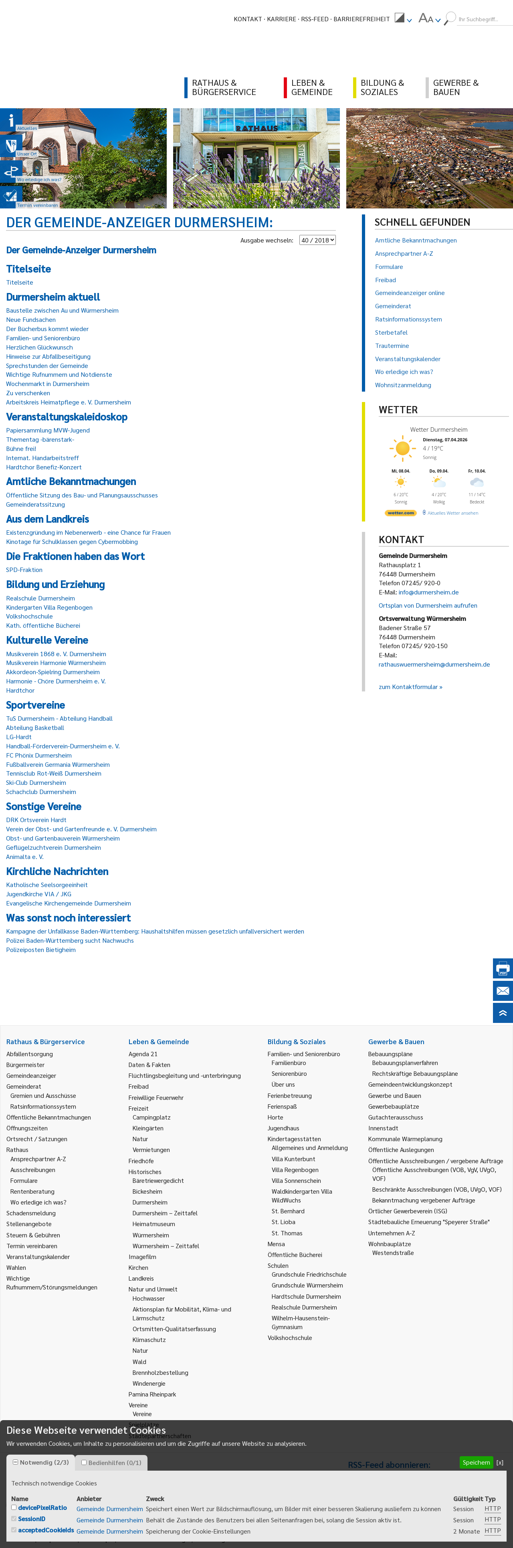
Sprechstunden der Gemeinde (47, 365)
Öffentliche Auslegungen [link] (401, 1149)
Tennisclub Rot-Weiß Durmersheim (53, 773)
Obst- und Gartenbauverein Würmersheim (63, 838)
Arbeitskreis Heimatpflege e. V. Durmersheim (68, 402)
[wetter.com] (401, 514)
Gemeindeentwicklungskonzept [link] (410, 1084)
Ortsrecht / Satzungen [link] (36, 1138)
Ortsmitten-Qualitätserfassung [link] (174, 1328)
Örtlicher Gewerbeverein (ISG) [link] (407, 1210)
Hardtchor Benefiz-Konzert (44, 467)
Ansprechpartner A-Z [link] (38, 1158)
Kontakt (248, 18)
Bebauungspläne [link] (390, 1053)
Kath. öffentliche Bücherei (43, 625)
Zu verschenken (28, 392)
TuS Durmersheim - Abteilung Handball (59, 718)
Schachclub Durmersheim (41, 791)
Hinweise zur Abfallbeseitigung (48, 356)
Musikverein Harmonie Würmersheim (56, 662)
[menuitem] (403, 18)
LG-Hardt (19, 736)
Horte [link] (275, 1117)
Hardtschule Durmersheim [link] (306, 1296)
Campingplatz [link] (152, 1117)
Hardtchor (20, 690)
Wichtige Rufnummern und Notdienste (59, 374)
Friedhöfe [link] (141, 1160)
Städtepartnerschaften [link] (160, 1435)
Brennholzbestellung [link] (160, 1372)
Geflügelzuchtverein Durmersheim (53, 847)
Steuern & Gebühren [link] (33, 1235)
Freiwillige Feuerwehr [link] (156, 1097)
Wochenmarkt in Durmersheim (47, 383)
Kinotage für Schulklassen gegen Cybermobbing (72, 541)
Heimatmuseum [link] (154, 1223)
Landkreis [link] (141, 1278)
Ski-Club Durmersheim (36, 782)
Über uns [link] (283, 1084)
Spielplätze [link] (144, 1424)
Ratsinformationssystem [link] (43, 1106)
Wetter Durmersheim (439, 429)
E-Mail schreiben (30, 1513)
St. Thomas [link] (287, 1233)
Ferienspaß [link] (282, 1106)
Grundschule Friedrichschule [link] (309, 1274)
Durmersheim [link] (150, 1202)
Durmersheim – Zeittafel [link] (165, 1212)
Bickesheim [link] (147, 1191)
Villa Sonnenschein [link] (296, 1180)
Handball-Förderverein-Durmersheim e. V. (63, 746)
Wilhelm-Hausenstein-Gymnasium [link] (301, 1322)
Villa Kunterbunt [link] (293, 1158)
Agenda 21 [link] (143, 1053)
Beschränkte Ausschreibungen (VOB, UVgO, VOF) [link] (437, 1189)
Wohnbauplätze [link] (389, 1243)
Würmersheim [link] (151, 1235)
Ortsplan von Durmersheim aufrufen (428, 605)
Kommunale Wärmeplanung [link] (405, 1138)
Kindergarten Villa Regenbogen (49, 607)
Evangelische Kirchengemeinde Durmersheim (68, 903)
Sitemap (97, 1539)
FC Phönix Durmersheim (39, 755)
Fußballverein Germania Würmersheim (58, 764)
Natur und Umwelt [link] (153, 1289)
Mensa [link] (276, 1243)
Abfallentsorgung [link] (29, 1053)
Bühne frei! (21, 448)
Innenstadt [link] (383, 1128)
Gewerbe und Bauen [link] (394, 1095)
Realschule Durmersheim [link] (304, 1307)
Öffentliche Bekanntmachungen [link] (48, 1117)
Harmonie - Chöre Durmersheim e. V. (56, 681)
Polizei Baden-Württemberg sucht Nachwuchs (70, 940)
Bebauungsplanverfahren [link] (405, 1062)
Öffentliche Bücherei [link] (295, 1254)
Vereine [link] (142, 1413)
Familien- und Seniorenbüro (43, 337)
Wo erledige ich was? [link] (38, 1202)
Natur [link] (140, 1138)
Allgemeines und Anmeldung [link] (310, 1147)
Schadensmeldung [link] (31, 1212)
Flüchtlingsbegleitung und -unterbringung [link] (185, 1075)
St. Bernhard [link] (288, 1210)
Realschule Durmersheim (40, 598)
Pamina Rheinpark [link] (152, 1394)
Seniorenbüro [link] (289, 1073)
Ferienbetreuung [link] (290, 1095)
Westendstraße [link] (393, 1252)
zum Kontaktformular (408, 686)
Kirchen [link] (138, 1267)
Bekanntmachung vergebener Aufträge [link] (423, 1200)
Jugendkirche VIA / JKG (38, 893)
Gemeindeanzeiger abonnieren (390, 1514)
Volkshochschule (29, 616)
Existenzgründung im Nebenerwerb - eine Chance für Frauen (88, 532)
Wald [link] (139, 1361)
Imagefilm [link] (142, 1256)
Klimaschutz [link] (149, 1339)
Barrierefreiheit (361, 18)
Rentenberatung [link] (32, 1191)
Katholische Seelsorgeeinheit (47, 884)
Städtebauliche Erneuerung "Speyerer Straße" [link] (429, 1221)
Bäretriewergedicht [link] (158, 1180)
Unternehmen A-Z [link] (391, 1233)
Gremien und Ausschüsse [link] (43, 1095)
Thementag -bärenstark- (40, 439)
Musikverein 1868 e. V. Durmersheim (56, 653)
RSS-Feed (315, 18)
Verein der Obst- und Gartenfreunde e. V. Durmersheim (81, 829)
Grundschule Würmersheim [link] (307, 1285)
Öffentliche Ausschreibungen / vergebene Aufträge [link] (435, 1160)
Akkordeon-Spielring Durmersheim (53, 671)
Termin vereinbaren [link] (31, 1245)
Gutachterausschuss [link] (395, 1117)
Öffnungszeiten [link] (27, 1128)
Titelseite (19, 282)
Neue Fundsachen (31, 319)
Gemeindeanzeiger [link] (31, 1075)
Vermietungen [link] (151, 1149)
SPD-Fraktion (24, 569)
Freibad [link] (139, 1086)
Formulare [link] (24, 1180)
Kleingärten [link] (148, 1128)
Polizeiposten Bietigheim (41, 949)
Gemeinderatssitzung (35, 504)
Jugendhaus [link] (283, 1128)
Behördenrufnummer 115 (383, 1526)
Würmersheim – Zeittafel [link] (166, 1245)
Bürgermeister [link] (25, 1064)
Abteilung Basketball (35, 727)
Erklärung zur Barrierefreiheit (239, 1539)
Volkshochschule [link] (290, 1337)
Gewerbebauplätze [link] (393, 1106)
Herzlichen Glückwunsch (39, 347)
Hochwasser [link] (149, 1298)
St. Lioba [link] (283, 1221)
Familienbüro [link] (289, 1062)
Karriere (281, 18)
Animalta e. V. (25, 856)
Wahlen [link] (16, 1267)
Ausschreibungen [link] (32, 1169)
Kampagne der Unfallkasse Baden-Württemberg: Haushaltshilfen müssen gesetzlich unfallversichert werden (155, 931)
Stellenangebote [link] (29, 1223)
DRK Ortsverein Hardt (36, 819)
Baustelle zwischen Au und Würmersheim (62, 310)
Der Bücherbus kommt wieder (47, 328)
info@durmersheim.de (429, 592)
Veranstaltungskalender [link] (38, 1256)
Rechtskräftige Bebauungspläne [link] (415, 1073)
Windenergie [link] (149, 1383)
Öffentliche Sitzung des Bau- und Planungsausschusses (82, 495)
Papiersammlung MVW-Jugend (48, 430)
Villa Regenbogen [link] (295, 1169)
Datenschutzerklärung (153, 1539)
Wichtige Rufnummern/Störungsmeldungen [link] (51, 1282)
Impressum (57, 1539)
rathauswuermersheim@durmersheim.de (434, 664)
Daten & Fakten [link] (149, 1064)
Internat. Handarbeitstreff (42, 457)
